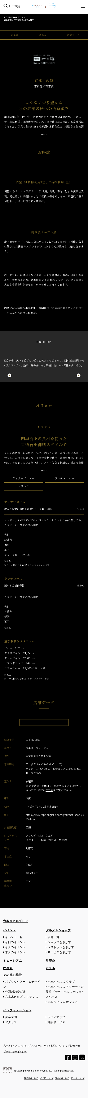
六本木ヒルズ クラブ (61, 982)
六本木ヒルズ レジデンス (21, 997)
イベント (9, 930)
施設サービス (56, 1022)
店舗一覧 (53, 937)
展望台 (50, 961)
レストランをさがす (61, 947)
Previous (7, 375)
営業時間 (11, 1017)
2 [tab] (42, 406)
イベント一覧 (14, 937)
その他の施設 (12, 975)
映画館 (8, 968)
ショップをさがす (59, 942)
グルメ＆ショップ (58, 930)
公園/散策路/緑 (15, 992)
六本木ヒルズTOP (15, 921)
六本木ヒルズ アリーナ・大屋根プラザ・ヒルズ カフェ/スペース (65, 992)
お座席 (14, 34)
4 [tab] (49, 406)
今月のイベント (15, 947)
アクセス (11, 1022)
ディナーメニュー (24, 478)
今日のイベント (15, 942)
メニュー (44, 34)
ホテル (50, 968)
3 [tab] (46, 406)
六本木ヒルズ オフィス (63, 1002)
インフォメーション (17, 1010)
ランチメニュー (64, 478)
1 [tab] (38, 406)
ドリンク (23, 486)
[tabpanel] (44, 359)
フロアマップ (56, 1017)
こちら (49, 790)
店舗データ (73, 34)
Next (80, 375)
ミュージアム (12, 961)
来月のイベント (15, 952)
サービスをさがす (59, 952)
